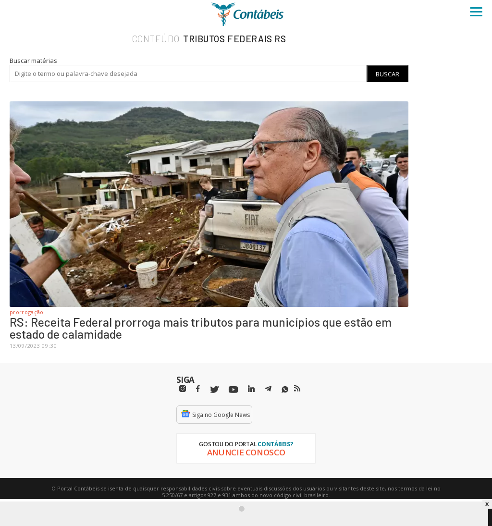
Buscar (387, 74)
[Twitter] (214, 389)
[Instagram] (182, 388)
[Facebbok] (198, 388)
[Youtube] (233, 389)
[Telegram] (268, 390)
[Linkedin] (251, 388)
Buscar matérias (33, 60)
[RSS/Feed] (297, 388)
